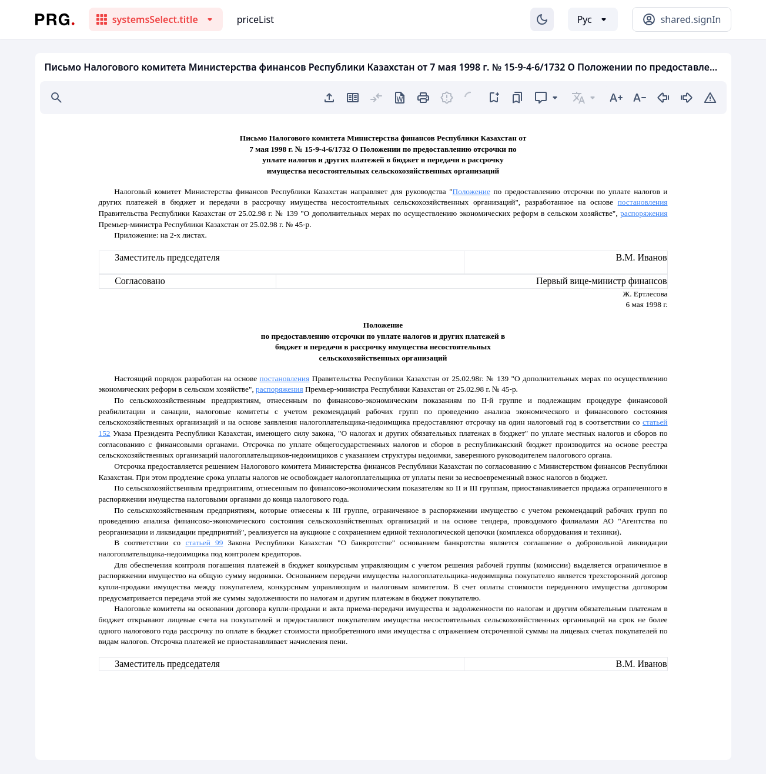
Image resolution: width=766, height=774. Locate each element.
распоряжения (643, 213)
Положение (471, 191)
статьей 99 (204, 542)
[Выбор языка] (593, 19)
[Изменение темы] (542, 19)
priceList (255, 19)
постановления (643, 202)
